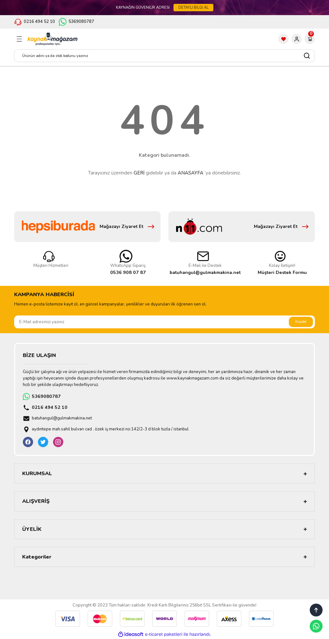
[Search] (164, 55)
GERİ (139, 173)
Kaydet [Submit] (301, 321)
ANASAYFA (190, 173)
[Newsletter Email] (164, 321)
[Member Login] (296, 39)
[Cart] (310, 39)
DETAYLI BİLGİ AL (193, 7)
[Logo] (52, 39)
